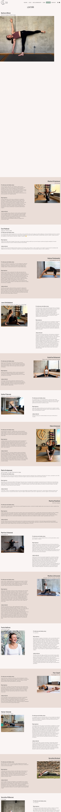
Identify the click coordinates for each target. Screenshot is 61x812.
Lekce (30, 2)
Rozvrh (25, 2)
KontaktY (53, 2)
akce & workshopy (37, 2)
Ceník (44, 2)
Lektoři (48, 2)
